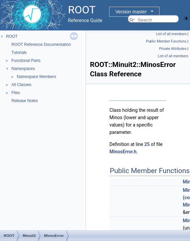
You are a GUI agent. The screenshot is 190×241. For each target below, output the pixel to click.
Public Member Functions (166, 41)
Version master (131, 11)
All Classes (21, 84)
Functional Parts (26, 60)
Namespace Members (36, 76)
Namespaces (23, 68)
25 (147, 144)
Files (15, 92)
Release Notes (24, 100)
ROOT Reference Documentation (41, 44)
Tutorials (19, 52)
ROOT (12, 36)
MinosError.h (123, 151)
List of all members (171, 34)
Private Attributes (173, 49)
